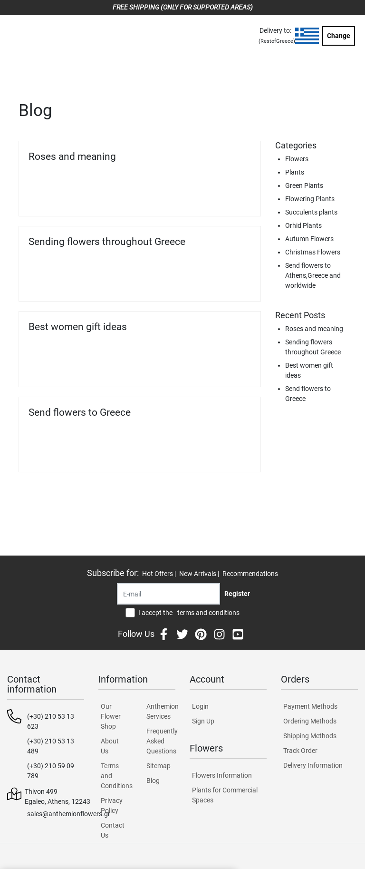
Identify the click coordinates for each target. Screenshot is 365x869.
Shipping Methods (309, 736)
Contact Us (113, 830)
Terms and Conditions (115, 776)
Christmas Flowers (312, 252)
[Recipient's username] (168, 594)
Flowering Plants (310, 199)
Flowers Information (222, 775)
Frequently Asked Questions (160, 741)
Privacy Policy (112, 805)
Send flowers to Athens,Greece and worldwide (313, 275)
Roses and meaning (72, 156)
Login (200, 706)
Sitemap (158, 766)
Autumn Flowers (309, 239)
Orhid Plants (303, 225)
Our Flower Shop (111, 716)
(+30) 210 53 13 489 (50, 746)
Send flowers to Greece (80, 412)
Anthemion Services (160, 711)
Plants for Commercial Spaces (225, 795)
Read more (229, 196)
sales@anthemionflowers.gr (68, 814)
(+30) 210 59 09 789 (50, 771)
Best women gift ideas (78, 326)
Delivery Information (313, 765)
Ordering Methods (309, 721)
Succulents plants (311, 212)
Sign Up (203, 721)
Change (338, 35)
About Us (110, 746)
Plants (294, 172)
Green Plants (304, 185)
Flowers (296, 159)
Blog (153, 780)
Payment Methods (310, 706)
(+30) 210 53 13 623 (50, 721)
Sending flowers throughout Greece (107, 241)
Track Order (300, 750)
